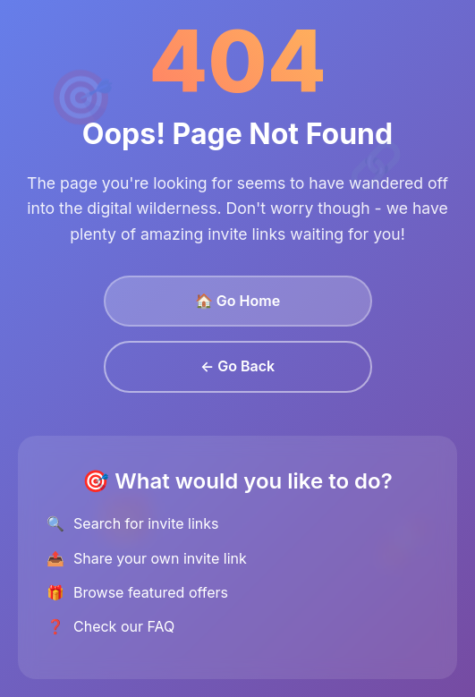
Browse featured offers (150, 592)
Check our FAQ (123, 626)
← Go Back (237, 366)
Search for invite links (145, 523)
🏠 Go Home (237, 301)
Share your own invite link (160, 558)
